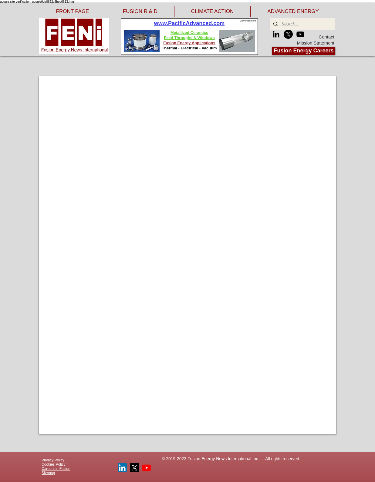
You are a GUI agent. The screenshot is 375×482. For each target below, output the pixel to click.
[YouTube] (146, 467)
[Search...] (302, 24)
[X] (288, 34)
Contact (326, 36)
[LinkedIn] (276, 34)
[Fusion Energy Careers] (303, 51)
